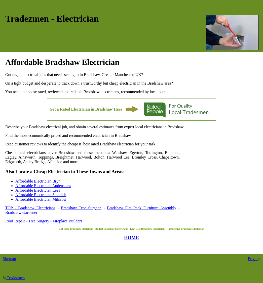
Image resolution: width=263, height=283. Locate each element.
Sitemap (9, 258)
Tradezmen (15, 278)
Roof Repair (15, 221)
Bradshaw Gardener (21, 212)
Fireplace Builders (67, 221)
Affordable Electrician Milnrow (40, 199)
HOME (131, 237)
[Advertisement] (218, 174)
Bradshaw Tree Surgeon (81, 208)
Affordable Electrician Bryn (37, 181)
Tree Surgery (38, 221)
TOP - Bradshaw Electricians (30, 208)
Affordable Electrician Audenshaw (43, 186)
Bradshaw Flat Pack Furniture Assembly (141, 208)
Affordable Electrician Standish (40, 195)
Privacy (254, 258)
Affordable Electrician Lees (37, 190)
